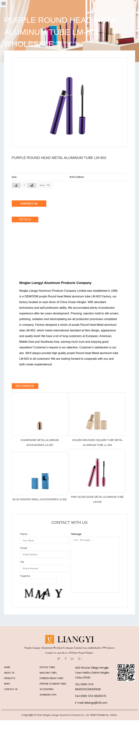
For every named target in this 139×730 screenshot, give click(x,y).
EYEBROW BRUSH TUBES (51, 678)
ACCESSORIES (46, 689)
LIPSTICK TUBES (47, 667)
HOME (7, 667)
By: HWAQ (111, 715)
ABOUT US (9, 673)
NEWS (7, 684)
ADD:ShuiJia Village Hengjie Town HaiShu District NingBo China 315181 (92, 673)
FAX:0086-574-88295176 (90, 696)
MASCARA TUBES (40, 42)
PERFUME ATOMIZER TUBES (53, 684)
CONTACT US (11, 689)
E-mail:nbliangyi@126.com (91, 703)
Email (23, 548)
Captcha (25, 576)
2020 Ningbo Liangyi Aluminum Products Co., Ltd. (63, 715)
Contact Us (28, 203)
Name (24, 534)
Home (8, 42)
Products (20, 42)
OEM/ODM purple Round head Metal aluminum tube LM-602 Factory (67, 296)
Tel (22, 562)
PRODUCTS (9, 678)
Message (75, 534)
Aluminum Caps (48, 695)
